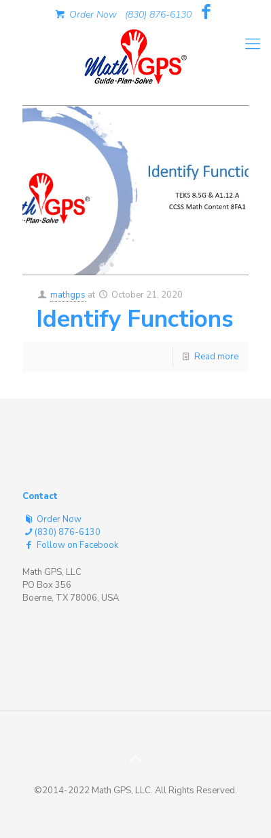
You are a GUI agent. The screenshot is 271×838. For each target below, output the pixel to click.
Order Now (85, 14)
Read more (216, 357)
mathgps (68, 295)
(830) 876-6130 (158, 14)
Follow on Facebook (70, 545)
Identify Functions (135, 319)
